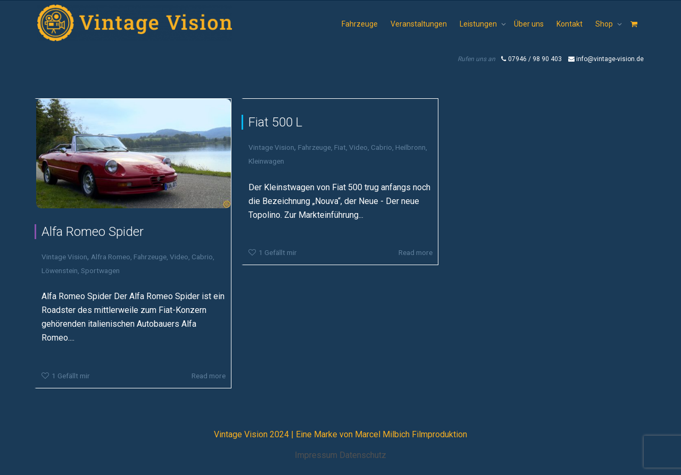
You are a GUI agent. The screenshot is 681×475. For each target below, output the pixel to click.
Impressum (316, 455)
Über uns (529, 24)
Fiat (340, 147)
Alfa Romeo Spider (92, 231)
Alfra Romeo (110, 256)
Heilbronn (410, 147)
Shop (604, 24)
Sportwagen (100, 270)
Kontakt (570, 24)
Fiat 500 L (275, 122)
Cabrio (202, 256)
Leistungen (479, 24)
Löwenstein (59, 270)
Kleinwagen (266, 161)
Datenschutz (362, 455)
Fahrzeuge (360, 24)
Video (179, 256)
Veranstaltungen (419, 24)
